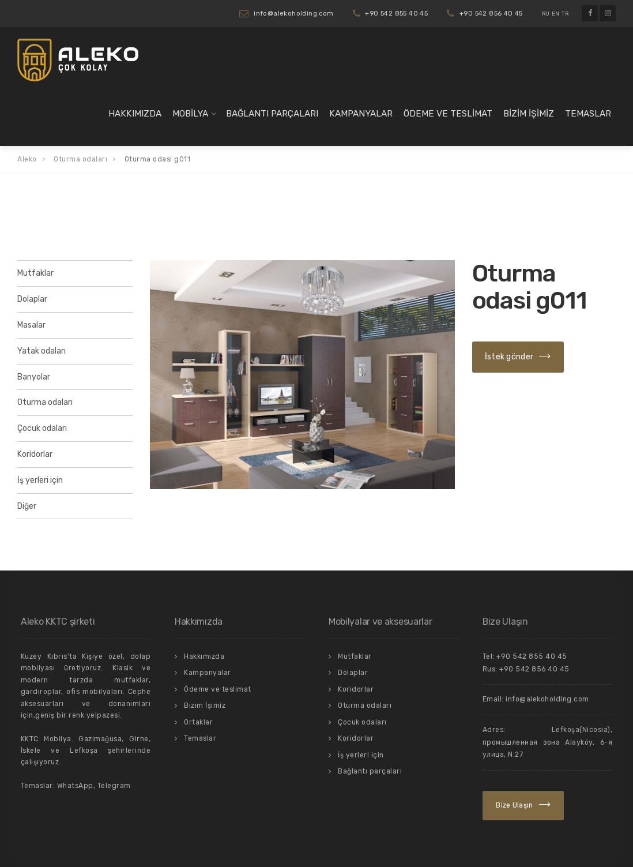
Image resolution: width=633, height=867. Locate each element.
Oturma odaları (45, 402)
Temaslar (588, 113)
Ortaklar (198, 722)
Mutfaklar (35, 273)
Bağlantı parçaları (272, 113)
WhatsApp (75, 786)
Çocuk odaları (42, 428)
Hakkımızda (134, 113)
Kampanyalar (361, 113)
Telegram (114, 786)
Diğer (26, 506)
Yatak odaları (41, 351)
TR (565, 14)
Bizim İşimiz (528, 113)
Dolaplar (32, 299)
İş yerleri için (40, 480)
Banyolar (33, 377)
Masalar (31, 325)
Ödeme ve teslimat (448, 113)
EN (556, 14)
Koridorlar (34, 454)
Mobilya (190, 113)
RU (546, 14)
